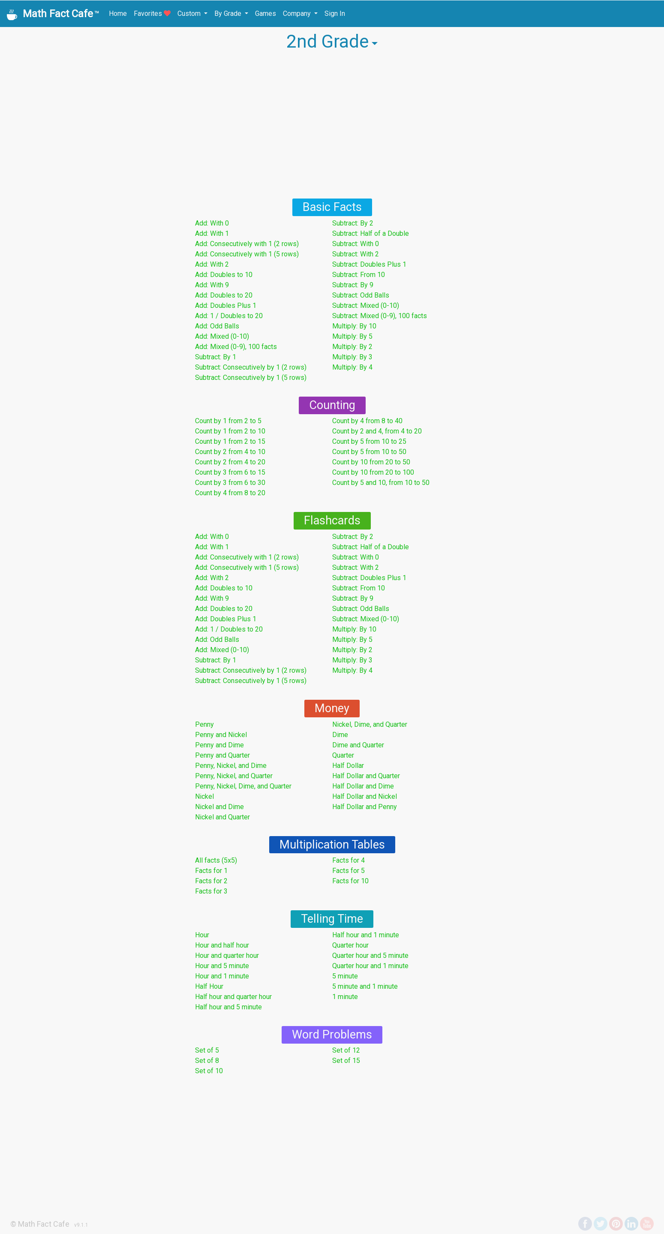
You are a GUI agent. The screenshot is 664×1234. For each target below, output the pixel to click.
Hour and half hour (222, 945)
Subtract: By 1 (215, 357)
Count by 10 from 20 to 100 (373, 472)
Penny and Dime (219, 745)
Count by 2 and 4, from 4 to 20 (377, 431)
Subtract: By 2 (352, 223)
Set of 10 (209, 1071)
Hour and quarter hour (227, 955)
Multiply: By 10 (354, 326)
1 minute (345, 997)
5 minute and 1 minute (365, 986)
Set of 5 (207, 1050)
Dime (340, 735)
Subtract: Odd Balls (360, 295)
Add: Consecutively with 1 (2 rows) (247, 244)
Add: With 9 (212, 285)
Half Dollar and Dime (363, 786)
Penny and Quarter (222, 755)
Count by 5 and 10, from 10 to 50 (381, 483)
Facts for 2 (211, 881)
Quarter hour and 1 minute (370, 966)
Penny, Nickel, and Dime (231, 765)
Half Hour (209, 986)
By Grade (228, 13)
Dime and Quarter (358, 745)
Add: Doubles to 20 (223, 295)
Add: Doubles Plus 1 (225, 305)
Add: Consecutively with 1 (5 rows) (247, 254)
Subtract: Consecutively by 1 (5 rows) (250, 377)
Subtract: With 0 (355, 244)
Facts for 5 (348, 871)
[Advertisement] (332, 125)
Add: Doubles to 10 (223, 275)
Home (118, 13)
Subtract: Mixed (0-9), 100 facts (379, 316)
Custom (189, 13)
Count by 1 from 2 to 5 (228, 421)
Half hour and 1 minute (365, 935)
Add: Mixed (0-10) (222, 336)
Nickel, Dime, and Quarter (369, 724)
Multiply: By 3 (352, 357)
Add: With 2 (212, 264)
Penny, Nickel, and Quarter (234, 776)
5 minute (345, 976)
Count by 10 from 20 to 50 (371, 462)
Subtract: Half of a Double (370, 233)
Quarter (343, 755)
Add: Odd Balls (217, 326)
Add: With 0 (212, 223)
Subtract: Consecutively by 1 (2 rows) (250, 367)
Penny (204, 724)
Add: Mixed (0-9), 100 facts (236, 347)
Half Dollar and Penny (364, 807)
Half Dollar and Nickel (364, 796)
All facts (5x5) (216, 860)
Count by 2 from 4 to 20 (230, 462)
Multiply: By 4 (352, 367)
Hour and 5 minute (222, 966)
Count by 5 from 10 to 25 (369, 441)
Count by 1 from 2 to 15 (230, 441)
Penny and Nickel (221, 735)
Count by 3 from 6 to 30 (230, 483)
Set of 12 (346, 1050)
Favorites (152, 13)
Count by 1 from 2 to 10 (230, 431)
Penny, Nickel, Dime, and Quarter (243, 786)
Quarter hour (350, 945)
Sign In (334, 13)
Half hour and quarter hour (233, 997)
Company (297, 13)
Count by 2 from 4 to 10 (230, 452)
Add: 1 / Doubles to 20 (229, 316)
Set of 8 (207, 1060)
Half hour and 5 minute (228, 1007)
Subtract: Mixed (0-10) (365, 305)
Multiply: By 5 (352, 336)
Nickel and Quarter (222, 817)
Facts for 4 (348, 860)
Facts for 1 (211, 871)
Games (265, 13)
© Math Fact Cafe (39, 1223)
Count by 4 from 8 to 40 (367, 421)
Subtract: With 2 (355, 254)
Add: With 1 (212, 233)
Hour (202, 935)
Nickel (204, 796)
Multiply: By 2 (352, 347)
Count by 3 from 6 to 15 (230, 472)
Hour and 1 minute (222, 976)
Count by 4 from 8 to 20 (230, 493)
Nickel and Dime (219, 807)
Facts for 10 (350, 881)
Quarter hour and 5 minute (370, 955)
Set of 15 (346, 1060)
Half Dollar (348, 765)
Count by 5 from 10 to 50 (369, 452)
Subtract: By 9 (352, 285)
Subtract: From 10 (358, 275)
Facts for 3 (211, 891)
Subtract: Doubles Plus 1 (369, 264)
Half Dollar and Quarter (366, 776)
